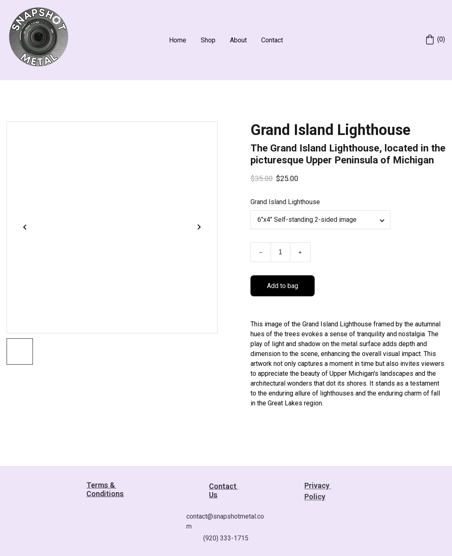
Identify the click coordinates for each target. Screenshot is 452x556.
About (238, 40)
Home (177, 40)
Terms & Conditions (105, 490)
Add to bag (282, 287)
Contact (272, 40)
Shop (208, 40)
